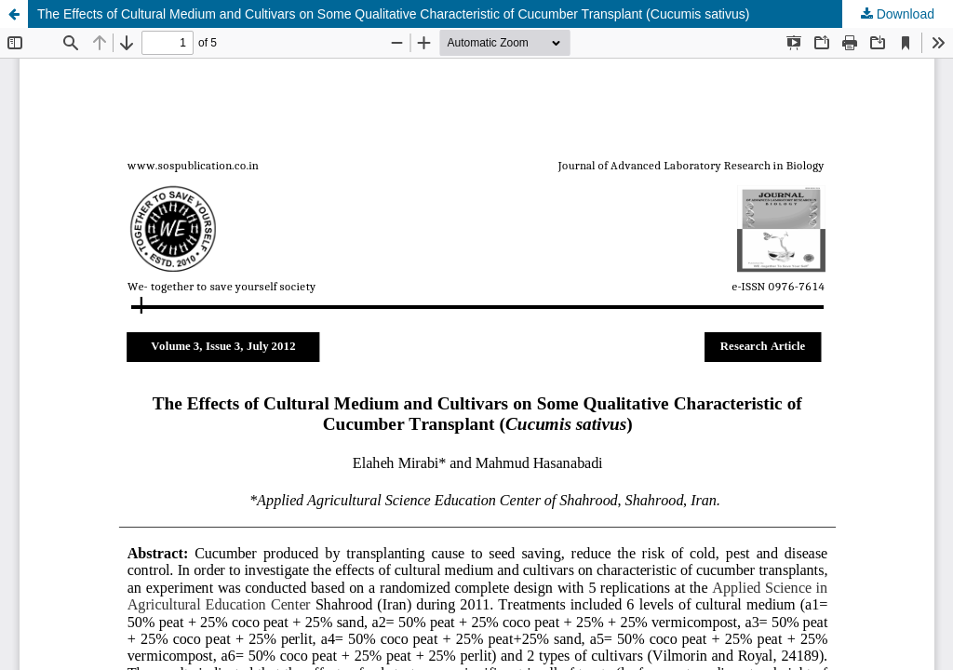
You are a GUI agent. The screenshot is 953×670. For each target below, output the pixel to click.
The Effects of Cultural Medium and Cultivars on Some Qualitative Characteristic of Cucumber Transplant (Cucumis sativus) (393, 14)
